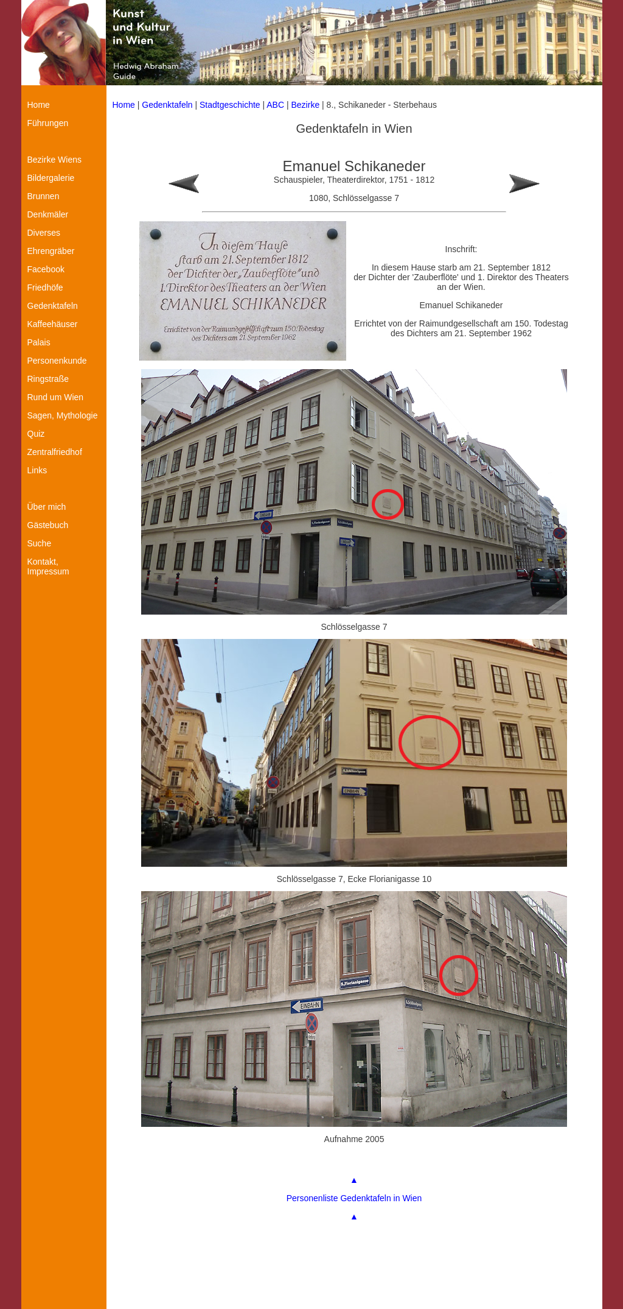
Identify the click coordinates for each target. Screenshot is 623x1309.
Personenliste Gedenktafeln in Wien (354, 1198)
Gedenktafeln (167, 105)
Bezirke (305, 105)
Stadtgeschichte (230, 105)
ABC (275, 105)
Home (124, 105)
